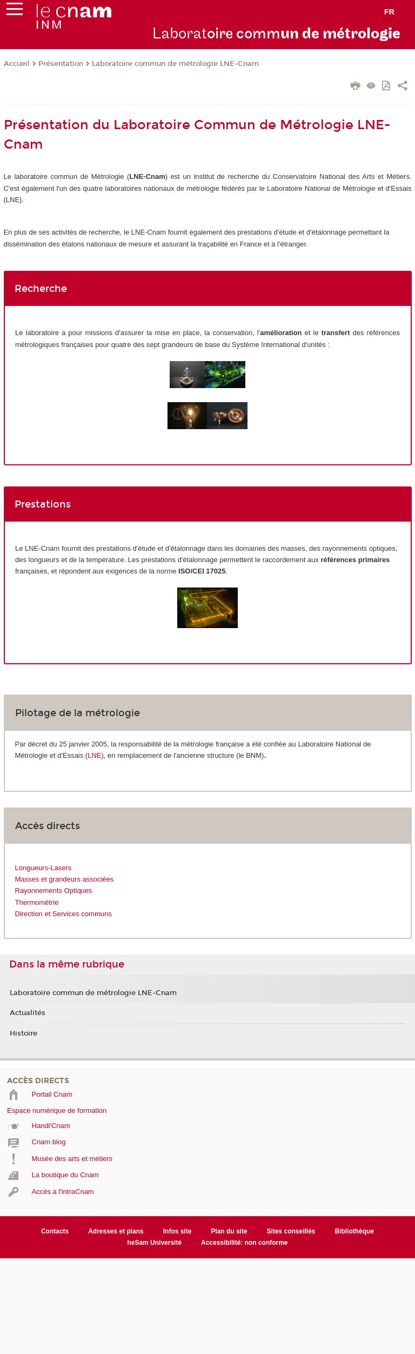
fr (389, 12)
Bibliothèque (354, 1231)
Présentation (60, 63)
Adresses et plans (116, 1231)
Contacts (55, 1231)
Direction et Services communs (63, 914)
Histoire (23, 1033)
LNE (94, 755)
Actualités (27, 1013)
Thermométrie (37, 902)
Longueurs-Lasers (43, 868)
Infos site (177, 1231)
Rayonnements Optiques (53, 890)
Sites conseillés (291, 1231)
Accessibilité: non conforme (244, 1242)
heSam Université (154, 1242)
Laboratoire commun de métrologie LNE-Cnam (175, 63)
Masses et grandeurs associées (64, 879)
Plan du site (229, 1231)
